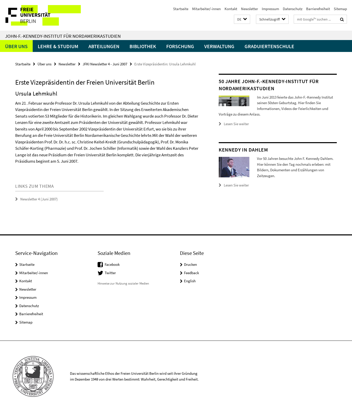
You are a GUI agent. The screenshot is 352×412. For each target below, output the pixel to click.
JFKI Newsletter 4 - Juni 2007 (105, 64)
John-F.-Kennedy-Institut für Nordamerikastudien (63, 36)
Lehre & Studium (58, 46)
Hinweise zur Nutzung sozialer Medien (123, 283)
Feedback (191, 272)
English (190, 280)
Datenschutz (292, 8)
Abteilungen (103, 46)
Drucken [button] (190, 264)
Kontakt (231, 8)
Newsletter (249, 8)
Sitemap (340, 8)
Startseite (180, 8)
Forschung (180, 46)
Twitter (110, 272)
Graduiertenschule (269, 46)
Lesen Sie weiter (236, 123)
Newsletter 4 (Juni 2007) (39, 199)
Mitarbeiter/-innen (206, 8)
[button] (242, 19)
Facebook (112, 264)
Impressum (270, 8)
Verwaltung (219, 46)
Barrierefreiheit (318, 8)
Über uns (16, 46)
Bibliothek (142, 46)
